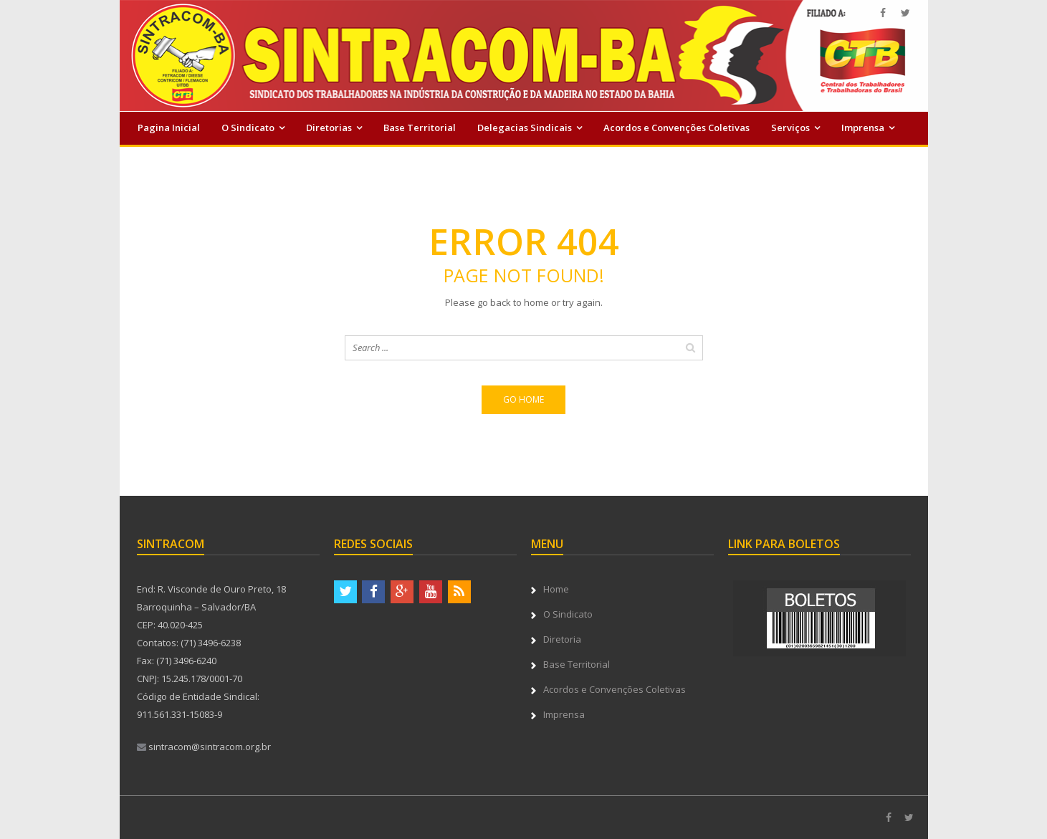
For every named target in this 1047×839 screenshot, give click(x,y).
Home (556, 588)
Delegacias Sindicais (524, 127)
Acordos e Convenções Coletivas (676, 127)
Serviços (790, 127)
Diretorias (329, 127)
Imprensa (862, 127)
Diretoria (562, 639)
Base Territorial (419, 127)
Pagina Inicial (169, 127)
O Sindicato (247, 127)
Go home (523, 399)
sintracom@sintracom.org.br (204, 746)
